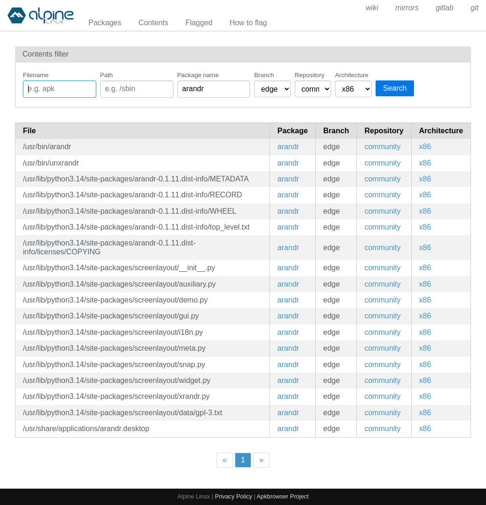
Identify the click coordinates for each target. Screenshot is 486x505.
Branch (264, 75)
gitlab (444, 8)
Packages (104, 23)
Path (106, 75)
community (382, 147)
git (475, 8)
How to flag (248, 23)
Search (395, 88)
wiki (372, 8)
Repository (310, 75)
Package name (198, 75)
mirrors (407, 8)
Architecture (351, 75)
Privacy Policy (233, 496)
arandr (288, 147)
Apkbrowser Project (283, 496)
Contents (153, 23)
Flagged (198, 23)
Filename (36, 75)
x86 (425, 147)
